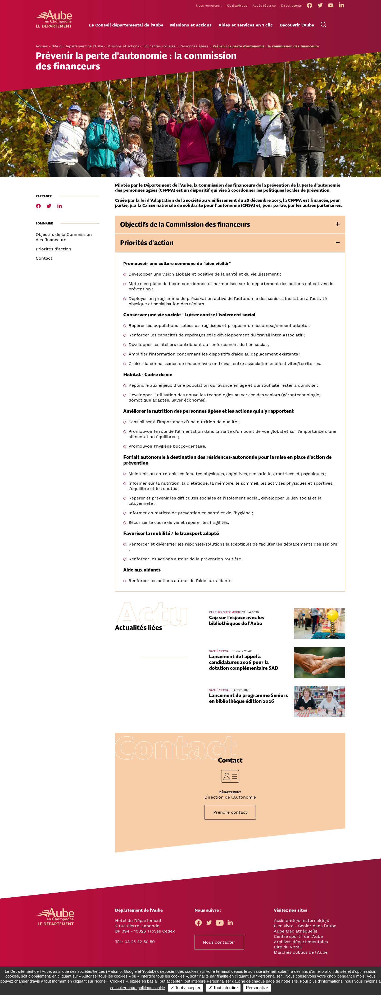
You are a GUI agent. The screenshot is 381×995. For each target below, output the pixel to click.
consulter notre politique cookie (137, 987)
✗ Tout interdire (223, 987)
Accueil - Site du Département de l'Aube (69, 48)
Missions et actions (123, 48)
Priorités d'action (53, 250)
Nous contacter (219, 943)
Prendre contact (230, 813)
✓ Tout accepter (186, 987)
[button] (126, 27)
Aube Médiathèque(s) (295, 932)
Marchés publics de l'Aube (301, 953)
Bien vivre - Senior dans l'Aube (305, 927)
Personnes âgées (194, 48)
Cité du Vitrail (288, 948)
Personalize (257, 987)
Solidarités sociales (159, 48)
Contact (44, 259)
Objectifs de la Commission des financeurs (64, 238)
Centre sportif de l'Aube (298, 937)
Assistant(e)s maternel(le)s (301, 922)
